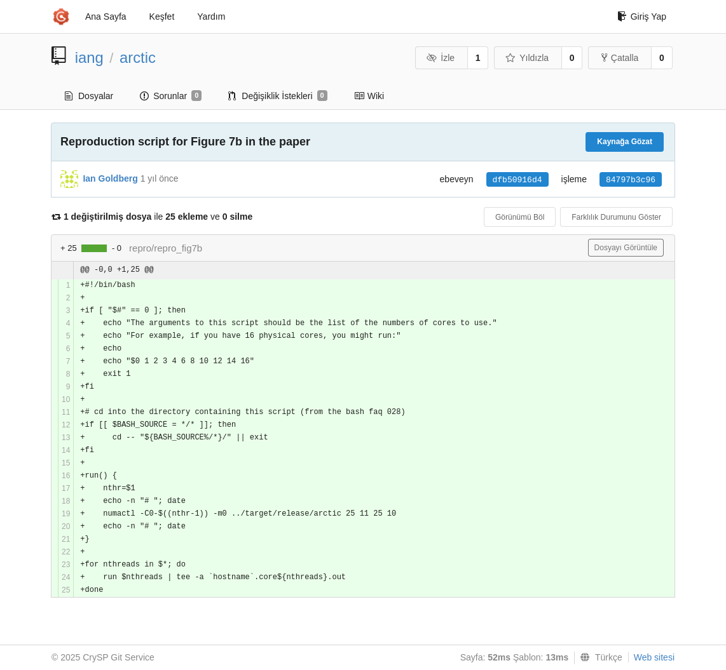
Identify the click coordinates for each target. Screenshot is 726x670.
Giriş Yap (641, 16)
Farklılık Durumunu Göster (616, 217)
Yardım (211, 16)
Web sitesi (654, 657)
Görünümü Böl (519, 217)
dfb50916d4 (517, 180)
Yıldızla (527, 58)
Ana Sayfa (106, 16)
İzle (441, 58)
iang (89, 57)
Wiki (369, 96)
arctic (138, 57)
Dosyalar (89, 96)
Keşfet (162, 16)
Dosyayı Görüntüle (625, 247)
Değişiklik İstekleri (277, 96)
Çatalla (620, 58)
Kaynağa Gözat (624, 141)
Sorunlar (171, 96)
